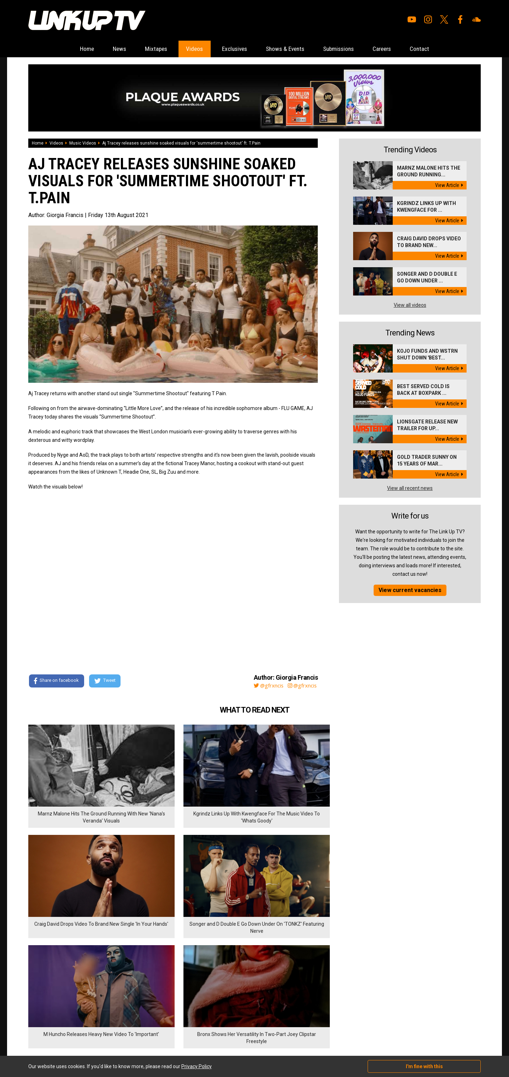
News (106, 49)
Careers (394, 49)
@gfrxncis (264, 686)
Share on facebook (56, 681)
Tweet (105, 681)
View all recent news (410, 488)
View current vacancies (410, 590)
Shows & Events (288, 49)
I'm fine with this (424, 1066)
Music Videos (82, 143)
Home (70, 49)
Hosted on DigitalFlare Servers (54, 1039)
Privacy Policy (106, 996)
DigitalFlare (109, 1033)
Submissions (346, 49)
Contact (436, 49)
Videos (188, 49)
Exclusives (232, 49)
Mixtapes (146, 49)
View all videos (410, 305)
